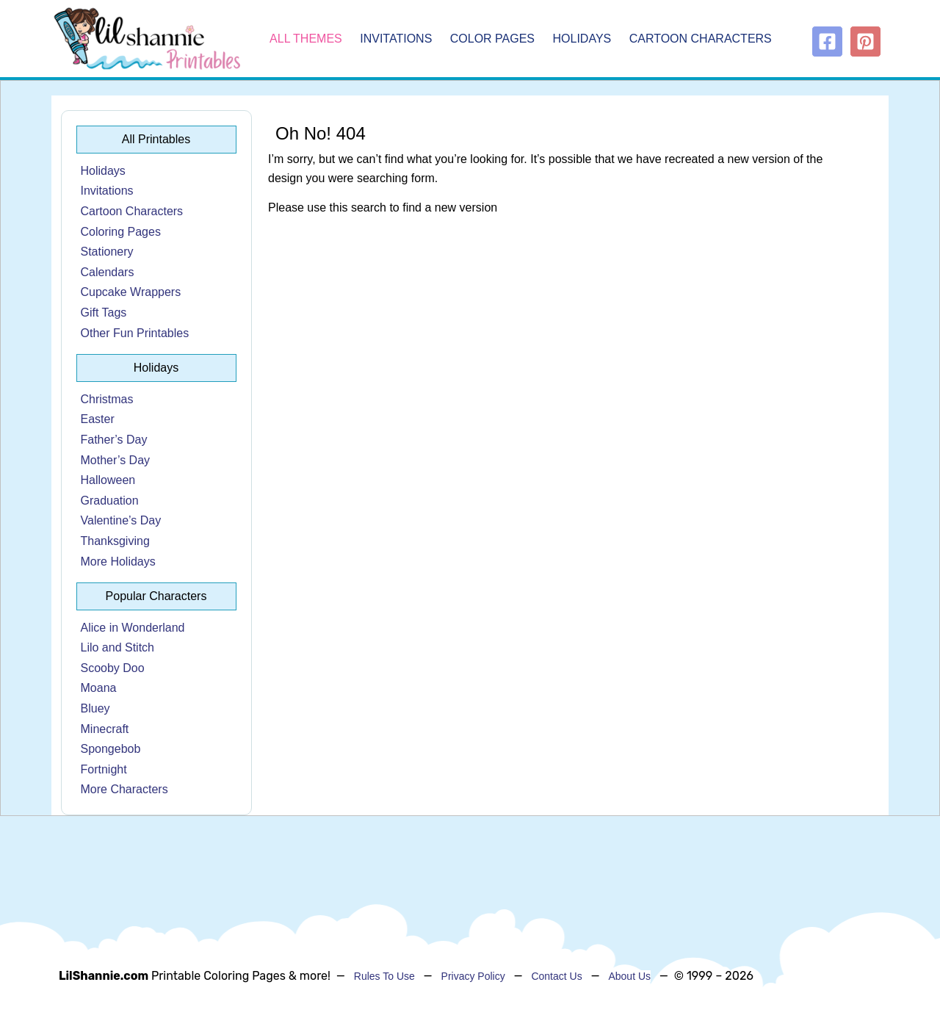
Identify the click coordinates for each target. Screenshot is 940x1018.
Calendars (107, 272)
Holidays (582, 38)
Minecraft (105, 729)
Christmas (107, 399)
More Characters (124, 789)
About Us (629, 976)
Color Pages (492, 38)
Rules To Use (384, 976)
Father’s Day (114, 439)
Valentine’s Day (121, 520)
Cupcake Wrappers (131, 292)
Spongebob (111, 749)
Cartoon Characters (700, 38)
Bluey (95, 708)
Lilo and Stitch (118, 647)
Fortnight (104, 769)
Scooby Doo (113, 668)
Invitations (396, 38)
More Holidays (118, 561)
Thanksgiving (115, 541)
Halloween (108, 480)
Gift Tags (104, 312)
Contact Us (556, 976)
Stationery (107, 251)
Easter (98, 419)
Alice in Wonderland (133, 627)
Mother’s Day (116, 460)
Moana (99, 688)
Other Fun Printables (135, 333)
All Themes (306, 38)
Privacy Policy (473, 976)
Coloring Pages (121, 231)
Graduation (110, 500)
